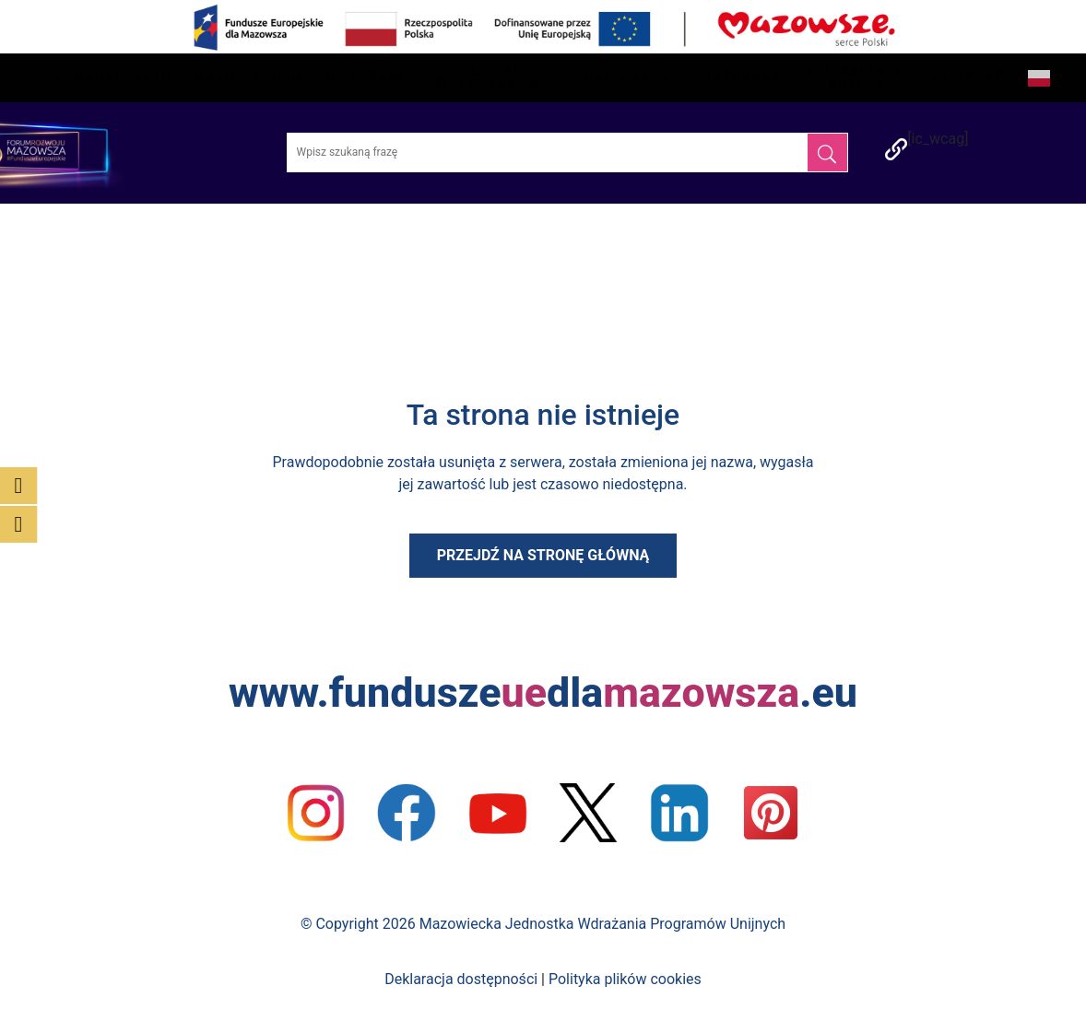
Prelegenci (621, 77)
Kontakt (968, 77)
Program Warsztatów (488, 77)
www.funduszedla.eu (543, 692)
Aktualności (248, 77)
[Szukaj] (827, 152)
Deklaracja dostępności (460, 979)
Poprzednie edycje (857, 77)
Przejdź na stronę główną (543, 555)
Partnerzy (736, 77)
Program (364, 77)
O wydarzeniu (113, 77)
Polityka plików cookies (625, 979)
